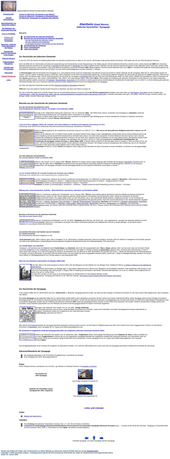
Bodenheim (84, 76)
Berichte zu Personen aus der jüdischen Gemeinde (37, 214)
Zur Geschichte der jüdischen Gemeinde (39, 37)
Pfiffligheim (123, 203)
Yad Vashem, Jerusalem (138, 92)
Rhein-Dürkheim (85, 201)
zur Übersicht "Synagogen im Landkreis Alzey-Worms (39, 18)
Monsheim (61, 203)
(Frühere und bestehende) (8, 39)
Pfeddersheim (111, 203)
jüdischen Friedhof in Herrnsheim (66, 85)
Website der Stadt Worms (33, 416)
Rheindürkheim (61, 80)
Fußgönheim (32, 327)
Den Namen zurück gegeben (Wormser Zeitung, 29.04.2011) (100, 276)
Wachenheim (94, 203)
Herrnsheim (71, 80)
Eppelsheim (143, 201)
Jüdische (9, 34)
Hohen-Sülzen (71, 203)
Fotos (21, 364)
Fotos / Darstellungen (32, 47)
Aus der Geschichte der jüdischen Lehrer (39, 40)
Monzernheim (133, 201)
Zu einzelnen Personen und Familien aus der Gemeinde (44, 44)
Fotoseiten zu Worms (89, 366)
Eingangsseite (92, 451)
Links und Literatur (31, 49)
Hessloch (124, 201)
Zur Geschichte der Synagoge (35, 45)
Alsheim (35, 124)
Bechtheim (128, 162)
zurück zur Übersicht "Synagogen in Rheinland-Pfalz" (38, 16)
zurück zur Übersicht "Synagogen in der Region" (37, 14)
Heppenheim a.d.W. (42, 205)
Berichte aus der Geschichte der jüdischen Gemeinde (43, 38)
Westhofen (76, 66)
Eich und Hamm (64, 201)
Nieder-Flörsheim (83, 203)
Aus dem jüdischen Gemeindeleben (37, 42)
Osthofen (55, 66)
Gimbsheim (55, 201)
